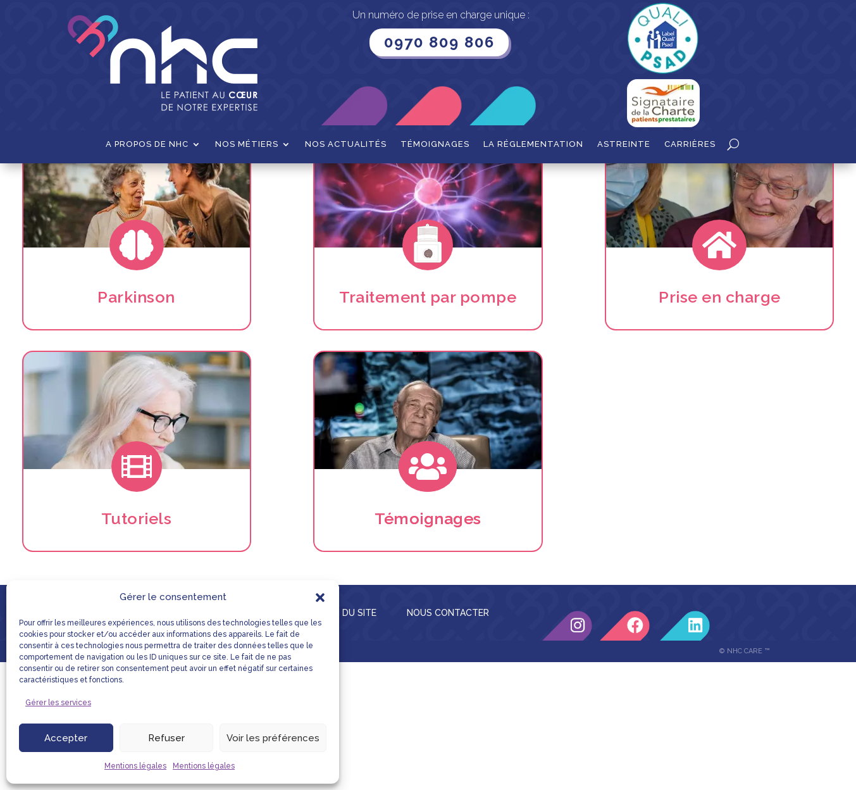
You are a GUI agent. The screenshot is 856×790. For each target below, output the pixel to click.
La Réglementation (533, 144)
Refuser (166, 738)
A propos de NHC (147, 144)
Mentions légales (135, 766)
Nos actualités (346, 144)
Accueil (102, 183)
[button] (320, 597)
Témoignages (434, 144)
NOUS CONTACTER (448, 741)
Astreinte (623, 144)
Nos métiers (246, 144)
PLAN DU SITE (346, 741)
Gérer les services (58, 702)
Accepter (65, 738)
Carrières (690, 144)
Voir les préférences (272, 738)
